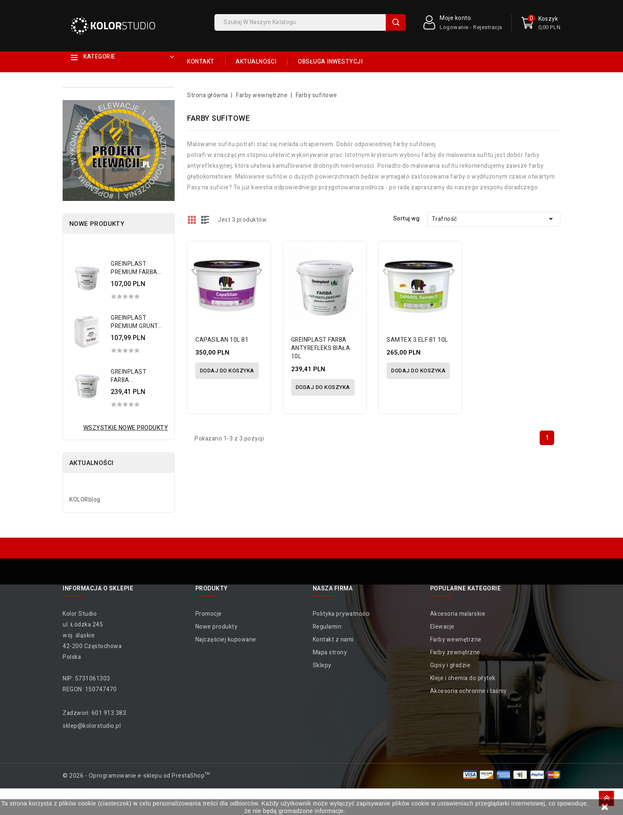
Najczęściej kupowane (225, 639)
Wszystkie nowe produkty (125, 427)
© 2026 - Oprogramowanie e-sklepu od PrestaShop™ (136, 775)
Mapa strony (330, 652)
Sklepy (322, 665)
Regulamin (327, 626)
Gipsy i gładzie (450, 665)
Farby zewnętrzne (455, 652)
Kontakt (200, 61)
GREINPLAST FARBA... (128, 375)
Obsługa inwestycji (330, 61)
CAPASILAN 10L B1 (222, 339)
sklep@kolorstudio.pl (92, 726)
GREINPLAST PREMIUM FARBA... (136, 268)
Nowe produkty (216, 626)
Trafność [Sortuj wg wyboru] (494, 219)
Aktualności (256, 61)
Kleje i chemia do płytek (463, 678)
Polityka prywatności (341, 613)
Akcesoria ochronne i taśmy (468, 691)
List (205, 220)
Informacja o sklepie (98, 588)
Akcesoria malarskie (458, 613)
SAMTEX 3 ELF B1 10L (417, 339)
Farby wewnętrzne (456, 639)
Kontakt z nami (333, 639)
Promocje (208, 613)
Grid (192, 220)
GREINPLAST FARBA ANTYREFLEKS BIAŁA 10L (321, 348)
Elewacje (442, 626)
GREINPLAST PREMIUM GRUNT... (136, 321)
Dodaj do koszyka (227, 370)
